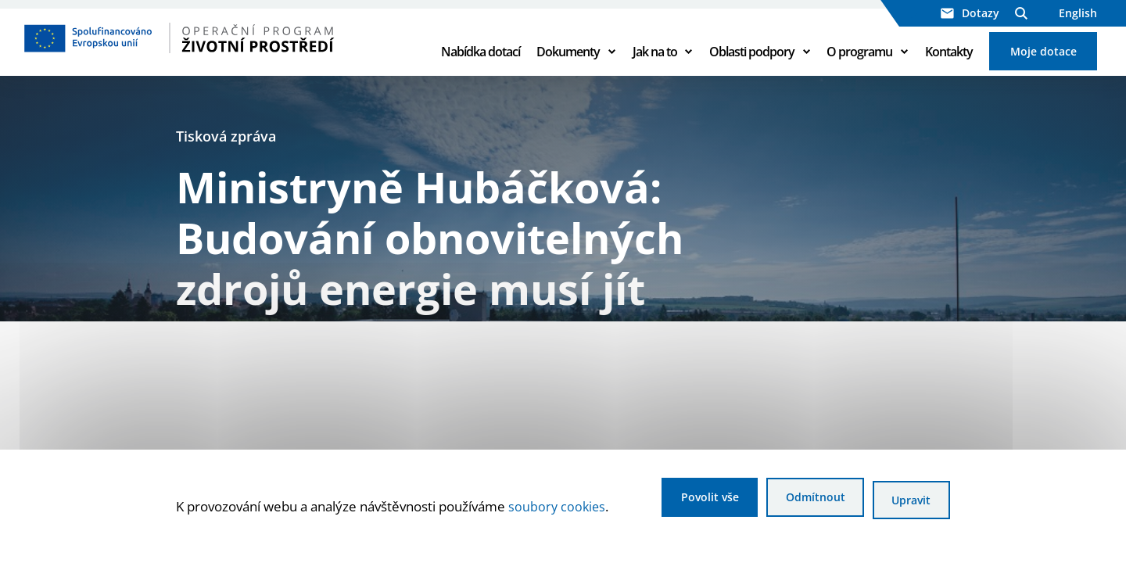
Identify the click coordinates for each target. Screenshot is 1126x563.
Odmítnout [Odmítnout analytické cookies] (798, 501)
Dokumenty (568, 64)
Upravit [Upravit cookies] (907, 501)
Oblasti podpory (751, 64)
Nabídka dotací (480, 64)
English (1078, 12)
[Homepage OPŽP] (221, 51)
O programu (859, 64)
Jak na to (655, 64)
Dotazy (970, 12)
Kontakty (949, 64)
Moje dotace (1043, 63)
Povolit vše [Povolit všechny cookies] (679, 501)
